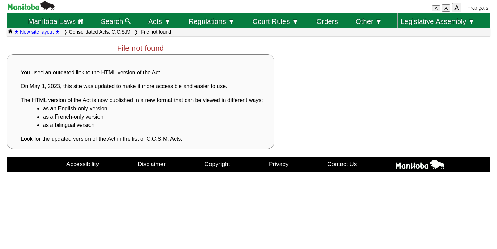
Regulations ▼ (212, 21)
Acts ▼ (159, 21)
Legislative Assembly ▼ (438, 21)
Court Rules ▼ (275, 21)
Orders (327, 21)
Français (477, 8)
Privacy (279, 163)
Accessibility (82, 163)
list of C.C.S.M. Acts (156, 139)
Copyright (217, 163)
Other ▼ (369, 21)
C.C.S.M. (122, 32)
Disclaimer (152, 163)
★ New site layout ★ (37, 32)
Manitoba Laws (55, 21)
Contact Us (342, 163)
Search (116, 21)
